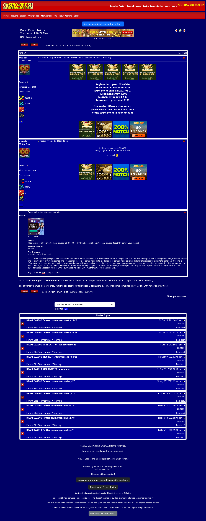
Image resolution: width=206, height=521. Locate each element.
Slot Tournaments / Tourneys (78, 45)
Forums (14, 16)
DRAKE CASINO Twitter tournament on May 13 (50, 393)
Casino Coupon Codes (153, 6)
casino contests (59, 507)
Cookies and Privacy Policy (103, 487)
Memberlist (46, 16)
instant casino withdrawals (123, 502)
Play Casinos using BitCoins (119, 493)
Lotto (167, 6)
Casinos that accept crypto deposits (90, 493)
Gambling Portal (117, 6)
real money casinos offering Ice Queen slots (78, 285)
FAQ (55, 16)
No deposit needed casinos (147, 502)
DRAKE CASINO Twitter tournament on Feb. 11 (50, 430)
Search (23, 16)
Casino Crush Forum (52, 45)
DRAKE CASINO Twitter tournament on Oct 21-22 (51, 332)
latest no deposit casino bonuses (43, 280)
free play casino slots (56, 502)
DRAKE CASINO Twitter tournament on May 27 (50, 381)
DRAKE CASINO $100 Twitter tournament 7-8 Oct (51, 356)
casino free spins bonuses (99, 502)
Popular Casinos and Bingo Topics (92, 459)
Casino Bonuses (134, 6)
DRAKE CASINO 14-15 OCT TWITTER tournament (51, 344)
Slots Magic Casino (103, 38)
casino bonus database (76, 502)
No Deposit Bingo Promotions (141, 507)
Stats (76, 16)
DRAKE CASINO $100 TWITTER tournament (48, 369)
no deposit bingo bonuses (64, 498)
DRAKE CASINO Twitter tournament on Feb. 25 (50, 405)
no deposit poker (84, 498)
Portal (6, 16)
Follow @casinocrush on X (103, 513)
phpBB (96, 466)
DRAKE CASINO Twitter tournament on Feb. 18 (50, 417)
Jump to (58, 308)
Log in (174, 6)
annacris (23, 58)
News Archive (65, 16)
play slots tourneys (118, 498)
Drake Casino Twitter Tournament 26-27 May (34, 31)
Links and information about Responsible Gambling (103, 480)
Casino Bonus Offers (117, 507)
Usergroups (33, 16)
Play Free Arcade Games (96, 507)
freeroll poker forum (76, 507)
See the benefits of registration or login (103, 24)
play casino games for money (140, 498)
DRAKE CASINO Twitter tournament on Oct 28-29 (51, 320)
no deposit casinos (101, 498)
